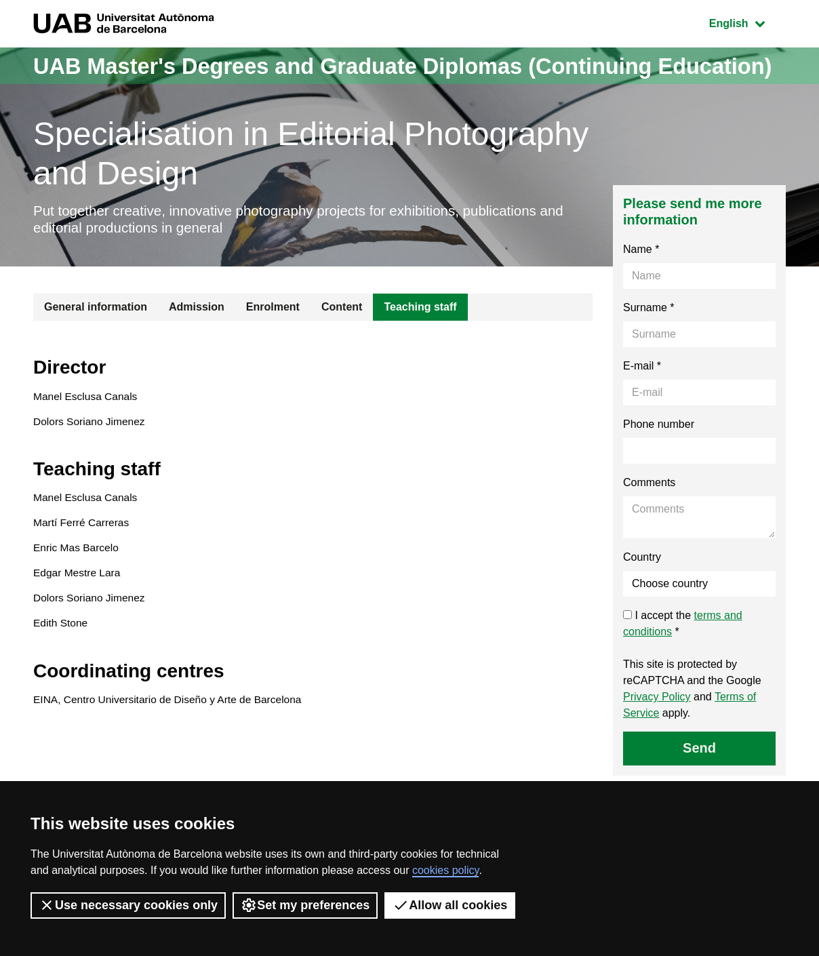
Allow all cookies (450, 905)
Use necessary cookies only (128, 905)
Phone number (658, 463)
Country (642, 596)
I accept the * (682, 663)
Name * (641, 288)
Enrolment (273, 346)
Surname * (649, 347)
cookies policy (445, 870)
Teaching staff (420, 346)
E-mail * (642, 405)
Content (341, 346)
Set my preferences (305, 905)
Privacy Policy (657, 736)
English (747, 22)
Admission (196, 346)
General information (95, 346)
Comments (649, 521)
